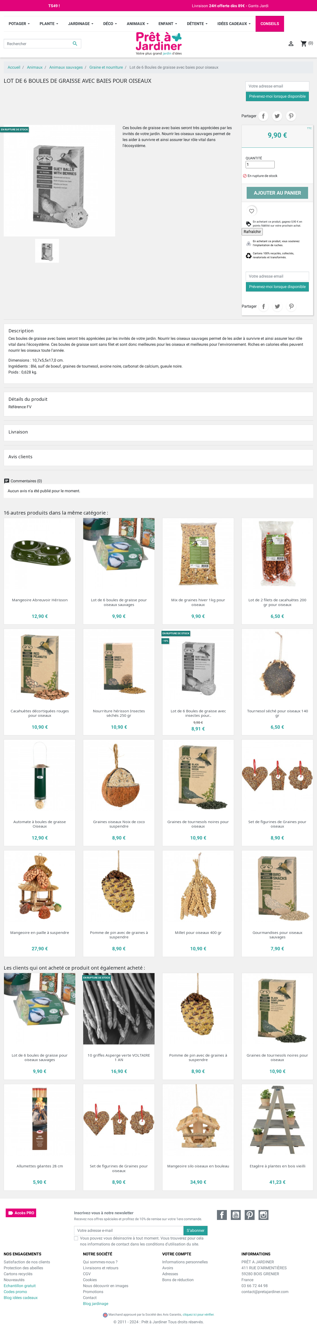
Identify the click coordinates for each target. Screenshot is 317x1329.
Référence (17, 406)
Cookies (90, 1279)
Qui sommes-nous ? (100, 1262)
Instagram (263, 1215)
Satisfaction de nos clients (27, 1262)
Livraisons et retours (100, 1268)
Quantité (254, 158)
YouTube (236, 1215)
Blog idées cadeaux (21, 1297)
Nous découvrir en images (105, 1285)
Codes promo (15, 1291)
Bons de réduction (178, 1279)
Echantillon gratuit (20, 1285)
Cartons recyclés (18, 1273)
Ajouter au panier (277, 193)
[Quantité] (260, 164)
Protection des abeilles (23, 1268)
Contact (90, 1297)
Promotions (93, 1291)
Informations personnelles (185, 1262)
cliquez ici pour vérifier (198, 1314)
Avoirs (167, 1268)
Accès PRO (21, 1213)
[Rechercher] (42, 43)
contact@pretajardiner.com (265, 1291)
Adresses (170, 1273)
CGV (87, 1273)
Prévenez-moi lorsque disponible (277, 96)
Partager (263, 116)
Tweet (277, 116)
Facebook (222, 1215)
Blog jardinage (95, 1303)
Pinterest (291, 116)
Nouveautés (14, 1279)
